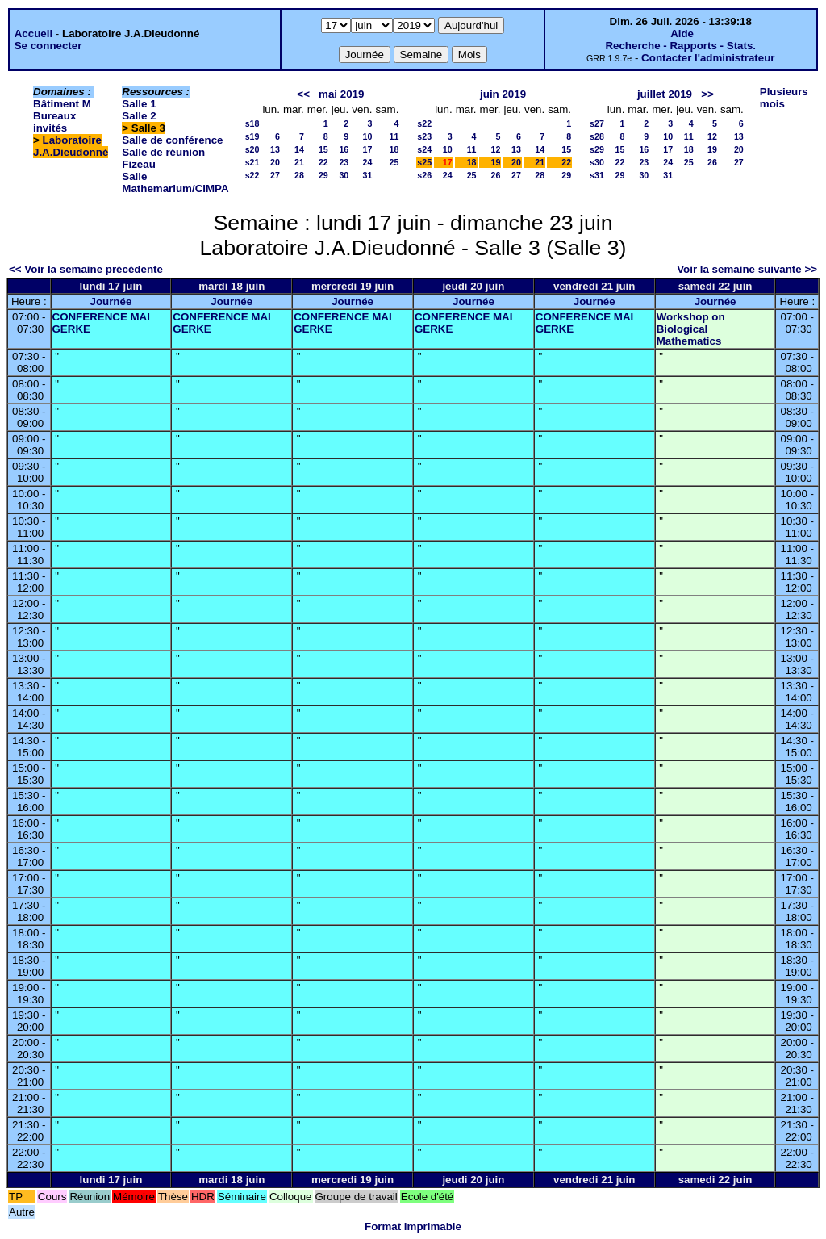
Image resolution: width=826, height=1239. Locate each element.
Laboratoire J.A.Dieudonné (70, 146)
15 (323, 149)
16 (343, 149)
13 (275, 149)
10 (368, 136)
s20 (252, 149)
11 (393, 136)
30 (343, 175)
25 (393, 162)
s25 (424, 162)
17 (368, 149)
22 (323, 162)
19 (496, 162)
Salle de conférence (172, 140)
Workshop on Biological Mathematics (691, 329)
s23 (424, 136)
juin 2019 (503, 94)
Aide (682, 33)
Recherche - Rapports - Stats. (680, 46)
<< (303, 94)
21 (299, 162)
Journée (110, 301)
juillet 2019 (664, 94)
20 (275, 162)
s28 (597, 136)
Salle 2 (139, 116)
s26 (424, 175)
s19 (252, 136)
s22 (252, 175)
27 (275, 175)
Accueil (33, 33)
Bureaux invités (54, 122)
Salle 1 (139, 104)
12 (496, 149)
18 (393, 149)
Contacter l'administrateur (707, 58)
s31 (597, 175)
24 (368, 162)
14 (299, 149)
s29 (597, 149)
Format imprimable (413, 1226)
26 (496, 175)
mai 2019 (341, 94)
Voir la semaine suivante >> (747, 269)
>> (707, 94)
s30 (597, 162)
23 (343, 162)
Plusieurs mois (784, 98)
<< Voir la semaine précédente (86, 269)
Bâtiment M (62, 104)
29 (323, 175)
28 (299, 175)
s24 (424, 149)
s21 (252, 162)
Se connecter (48, 46)
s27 (597, 123)
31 (368, 175)
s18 (252, 123)
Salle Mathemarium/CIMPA (175, 182)
